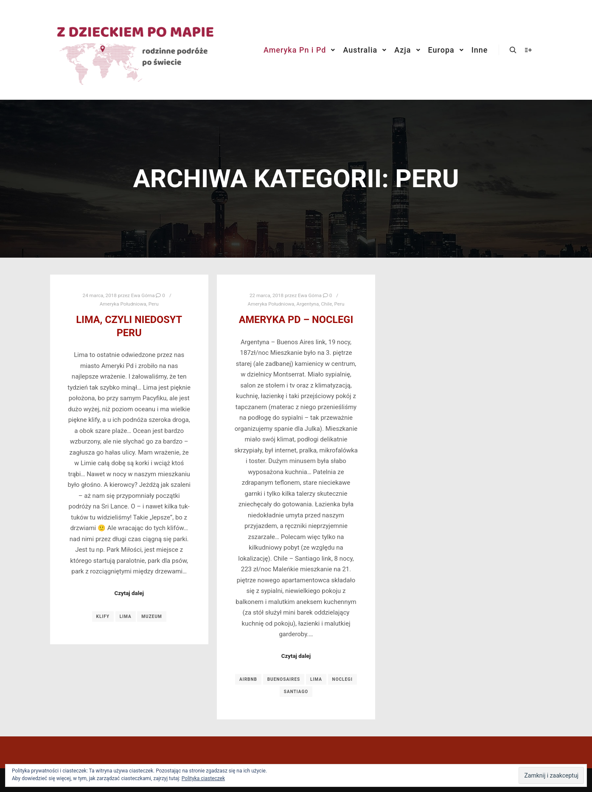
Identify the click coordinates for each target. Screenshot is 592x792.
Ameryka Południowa (123, 304)
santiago (296, 691)
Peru (154, 304)
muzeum (151, 616)
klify (102, 616)
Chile (326, 304)
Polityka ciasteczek (203, 778)
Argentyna (308, 304)
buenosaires (283, 679)
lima (126, 616)
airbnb (248, 679)
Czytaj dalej (128, 593)
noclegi (342, 679)
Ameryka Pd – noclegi (296, 320)
